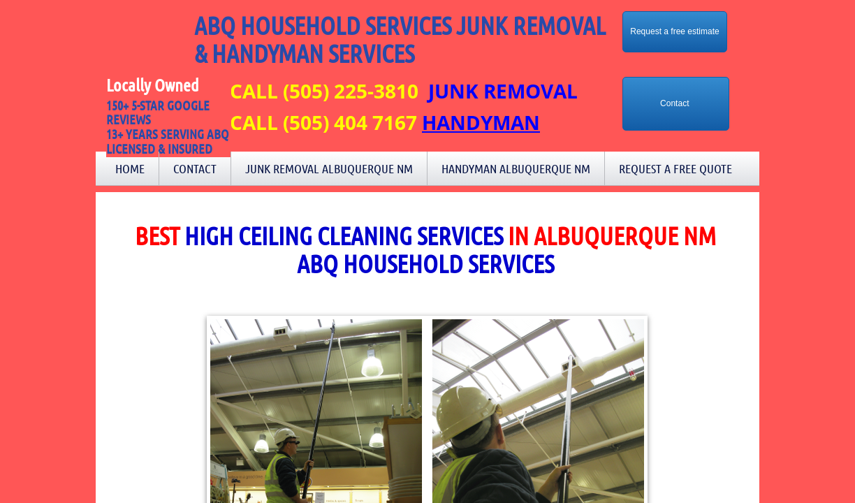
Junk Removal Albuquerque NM (329, 168)
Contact (195, 168)
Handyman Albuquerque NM (515, 168)
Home (130, 168)
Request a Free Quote (675, 168)
